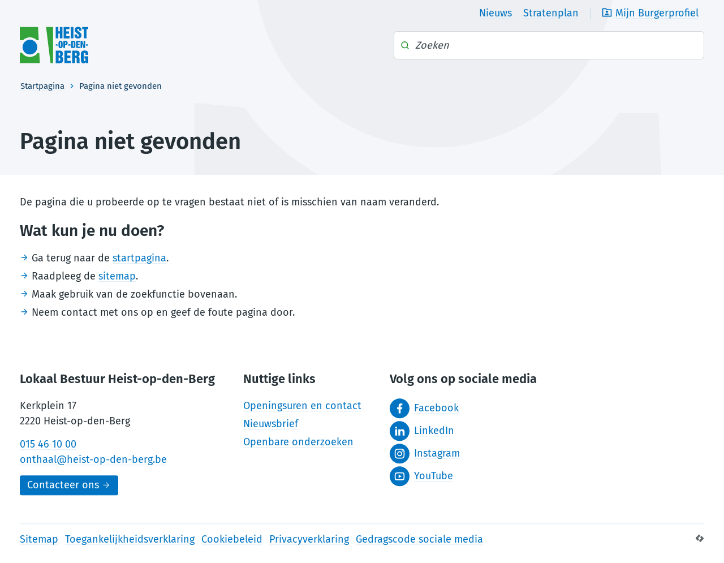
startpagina (139, 258)
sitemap (117, 276)
